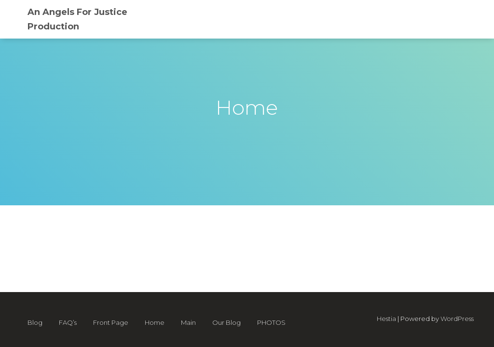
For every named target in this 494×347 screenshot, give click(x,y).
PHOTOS (271, 322)
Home (155, 322)
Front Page (110, 322)
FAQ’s (68, 322)
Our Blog (226, 322)
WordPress (457, 318)
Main (188, 322)
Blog (34, 322)
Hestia (386, 318)
